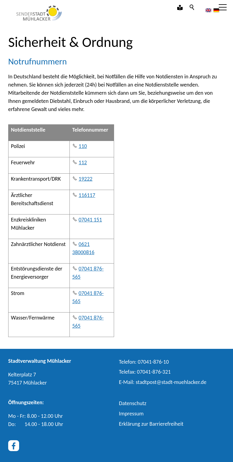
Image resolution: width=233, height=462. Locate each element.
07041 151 (90, 219)
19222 (86, 178)
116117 (87, 195)
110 (83, 146)
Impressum (131, 413)
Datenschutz (132, 403)
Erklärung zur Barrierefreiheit (151, 424)
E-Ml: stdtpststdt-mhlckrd (162, 382)
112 (83, 162)
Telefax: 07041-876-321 (145, 372)
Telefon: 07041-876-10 (144, 362)
